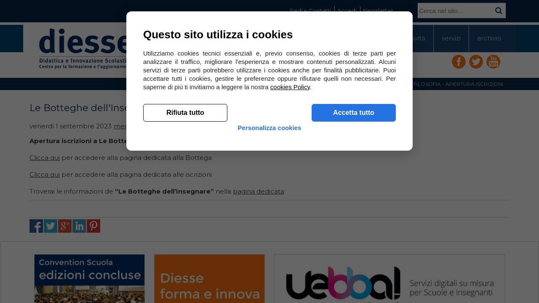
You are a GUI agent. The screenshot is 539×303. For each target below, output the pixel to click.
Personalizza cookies (270, 257)
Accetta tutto (353, 235)
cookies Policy (290, 210)
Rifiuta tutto (185, 235)
